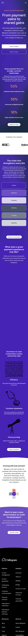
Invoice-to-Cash (21, 588)
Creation (14, 185)
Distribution (14, 193)
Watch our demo (14, 52)
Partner (18, 627)
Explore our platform (14, 449)
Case (3, 631)
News (3, 627)
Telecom (18, 577)
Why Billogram (20, 631)
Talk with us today (14, 532)
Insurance (19, 573)
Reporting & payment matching (5, 612)
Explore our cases (14, 124)
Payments (14, 200)
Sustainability (20, 635)
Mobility (18, 581)
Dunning (14, 215)
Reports (4, 635)
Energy (18, 585)
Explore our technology (14, 237)
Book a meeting (14, 46)
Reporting (14, 223)
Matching (14, 208)
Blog (3, 623)
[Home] (8, 3)
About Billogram (20, 623)
